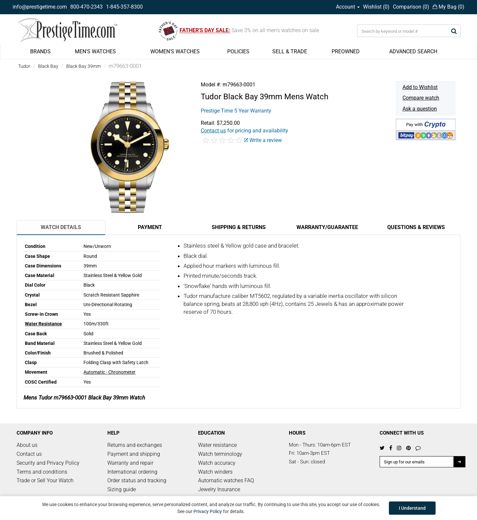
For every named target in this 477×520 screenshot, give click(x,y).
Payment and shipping (133, 454)
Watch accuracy (217, 463)
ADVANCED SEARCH (413, 51)
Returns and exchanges (134, 445)
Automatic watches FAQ (226, 480)
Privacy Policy (207, 511)
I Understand (412, 508)
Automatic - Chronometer (109, 372)
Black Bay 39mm (83, 66)
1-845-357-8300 (124, 7)
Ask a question (419, 109)
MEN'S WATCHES (95, 51)
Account (348, 7)
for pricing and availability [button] (244, 130)
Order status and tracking (136, 480)
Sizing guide (121, 489)
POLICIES (238, 51)
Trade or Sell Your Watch (45, 480)
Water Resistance (43, 323)
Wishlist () (376, 7)
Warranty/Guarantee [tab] (327, 227)
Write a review (263, 140)
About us (27, 445)
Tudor (24, 66)
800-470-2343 (86, 7)
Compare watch (420, 98)
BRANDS (40, 51)
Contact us (29, 454)
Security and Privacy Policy (48, 463)
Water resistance (217, 445)
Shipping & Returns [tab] (239, 227)
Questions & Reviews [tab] (416, 227)
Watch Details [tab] (61, 227)
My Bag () (448, 7)
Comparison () (411, 7)
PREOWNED (346, 51)
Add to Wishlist (420, 87)
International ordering (132, 472)
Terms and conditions (42, 472)
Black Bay (48, 66)
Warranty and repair (130, 463)
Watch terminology (220, 454)
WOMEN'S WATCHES (175, 51)
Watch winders (215, 472)
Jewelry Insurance (219, 489)
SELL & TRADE (289, 51)
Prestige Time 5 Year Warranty (236, 111)
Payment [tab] (150, 227)
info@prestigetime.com (40, 7)
